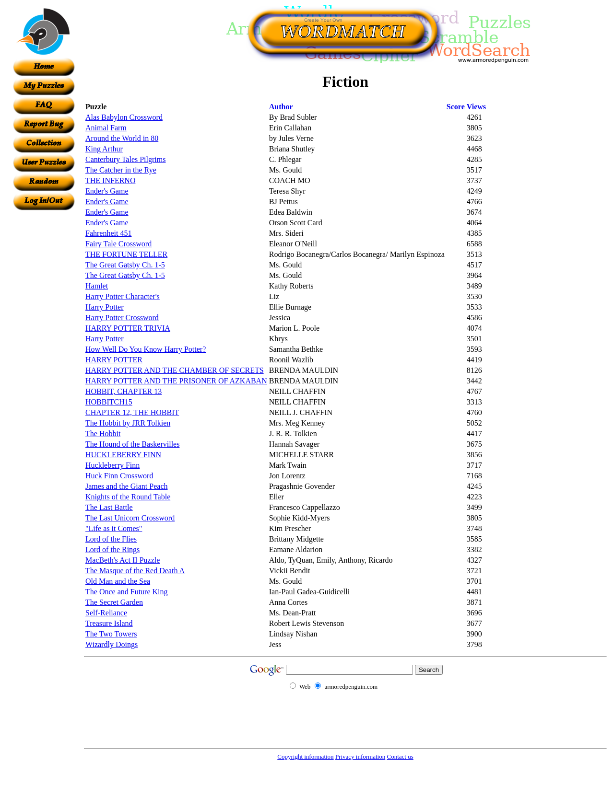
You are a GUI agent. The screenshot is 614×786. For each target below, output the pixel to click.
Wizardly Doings (111, 644)
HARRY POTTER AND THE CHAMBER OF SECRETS (174, 370)
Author (281, 107)
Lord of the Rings (112, 549)
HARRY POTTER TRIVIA (127, 328)
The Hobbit (102, 433)
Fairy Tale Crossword (118, 244)
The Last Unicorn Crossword (130, 518)
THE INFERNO (110, 180)
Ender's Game (107, 191)
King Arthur (104, 149)
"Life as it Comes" (113, 528)
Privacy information (360, 756)
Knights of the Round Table (127, 497)
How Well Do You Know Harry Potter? (145, 349)
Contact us (400, 756)
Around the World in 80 (121, 138)
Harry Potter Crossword (122, 317)
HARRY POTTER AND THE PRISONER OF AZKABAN (176, 381)
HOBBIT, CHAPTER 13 (123, 391)
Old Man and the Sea (117, 581)
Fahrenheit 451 (108, 233)
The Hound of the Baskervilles (132, 444)
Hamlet (96, 286)
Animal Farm (106, 128)
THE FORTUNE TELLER (126, 254)
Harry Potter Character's (122, 296)
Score (456, 107)
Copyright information (305, 756)
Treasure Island (109, 623)
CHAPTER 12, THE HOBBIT (132, 412)
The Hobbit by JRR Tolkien (127, 423)
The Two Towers (111, 634)
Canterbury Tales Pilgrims (125, 159)
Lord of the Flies (111, 539)
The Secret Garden (114, 602)
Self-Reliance (106, 613)
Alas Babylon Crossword (124, 117)
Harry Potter (104, 307)
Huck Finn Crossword (119, 476)
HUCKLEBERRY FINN (123, 455)
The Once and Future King (126, 592)
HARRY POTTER (113, 360)
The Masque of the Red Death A (135, 570)
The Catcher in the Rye (120, 170)
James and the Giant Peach (126, 486)
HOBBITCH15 (108, 402)
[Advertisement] (43, 354)
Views (476, 107)
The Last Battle (109, 507)
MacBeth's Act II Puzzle (122, 560)
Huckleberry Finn (112, 465)
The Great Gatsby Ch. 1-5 (125, 265)
